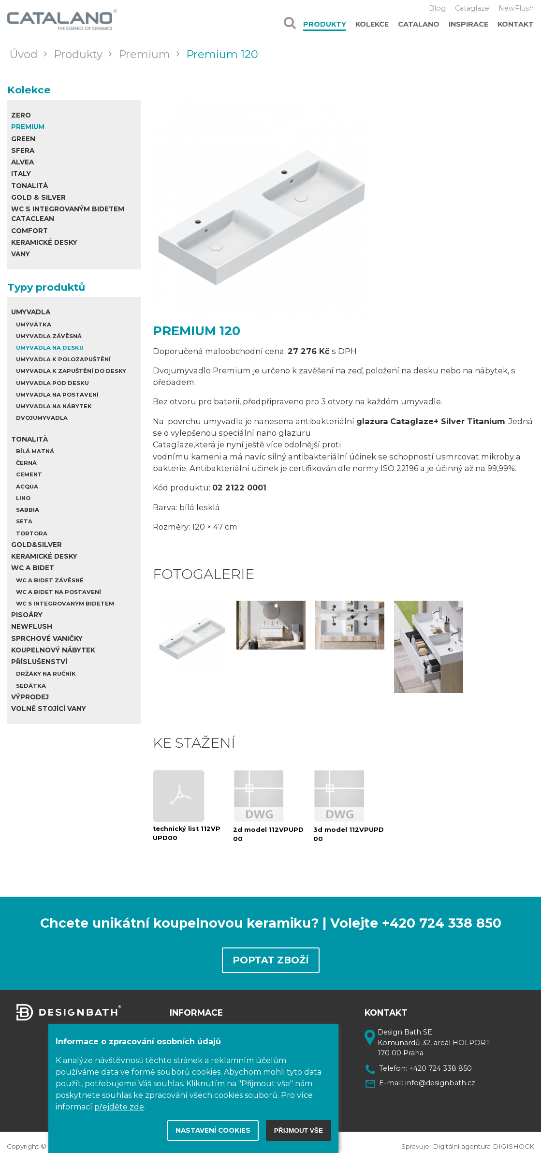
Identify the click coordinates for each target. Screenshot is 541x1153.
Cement (29, 474)
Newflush (31, 626)
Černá (26, 462)
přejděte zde (119, 1106)
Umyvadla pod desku (52, 383)
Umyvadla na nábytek (54, 406)
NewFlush (516, 8)
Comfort (29, 231)
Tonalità (29, 186)
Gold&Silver (36, 544)
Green (23, 139)
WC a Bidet (32, 568)
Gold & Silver (38, 197)
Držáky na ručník (46, 673)
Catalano (418, 24)
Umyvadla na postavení (57, 394)
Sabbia (27, 509)
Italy (21, 173)
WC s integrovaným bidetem (65, 603)
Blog (437, 8)
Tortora (31, 533)
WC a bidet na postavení (58, 592)
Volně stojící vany (48, 708)
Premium (27, 127)
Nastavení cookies (212, 1130)
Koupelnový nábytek (53, 650)
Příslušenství (39, 661)
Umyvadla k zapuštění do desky (71, 371)
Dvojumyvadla (42, 417)
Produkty (324, 24)
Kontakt (515, 24)
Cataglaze (472, 8)
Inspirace (468, 24)
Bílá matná (35, 451)
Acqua (27, 486)
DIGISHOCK (513, 1141)
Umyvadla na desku (50, 347)
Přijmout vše (298, 1130)
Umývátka (33, 324)
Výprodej (30, 697)
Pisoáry (27, 615)
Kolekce (372, 24)
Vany (20, 254)
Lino (23, 498)
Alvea (22, 162)
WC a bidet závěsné (50, 580)
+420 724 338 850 (440, 1063)
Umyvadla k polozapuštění (63, 359)
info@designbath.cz (440, 1077)
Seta (24, 521)
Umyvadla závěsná (49, 336)
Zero (21, 115)
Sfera (22, 150)
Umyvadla (30, 312)
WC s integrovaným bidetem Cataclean (67, 213)
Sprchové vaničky (47, 638)
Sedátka (31, 685)
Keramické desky (44, 242)
